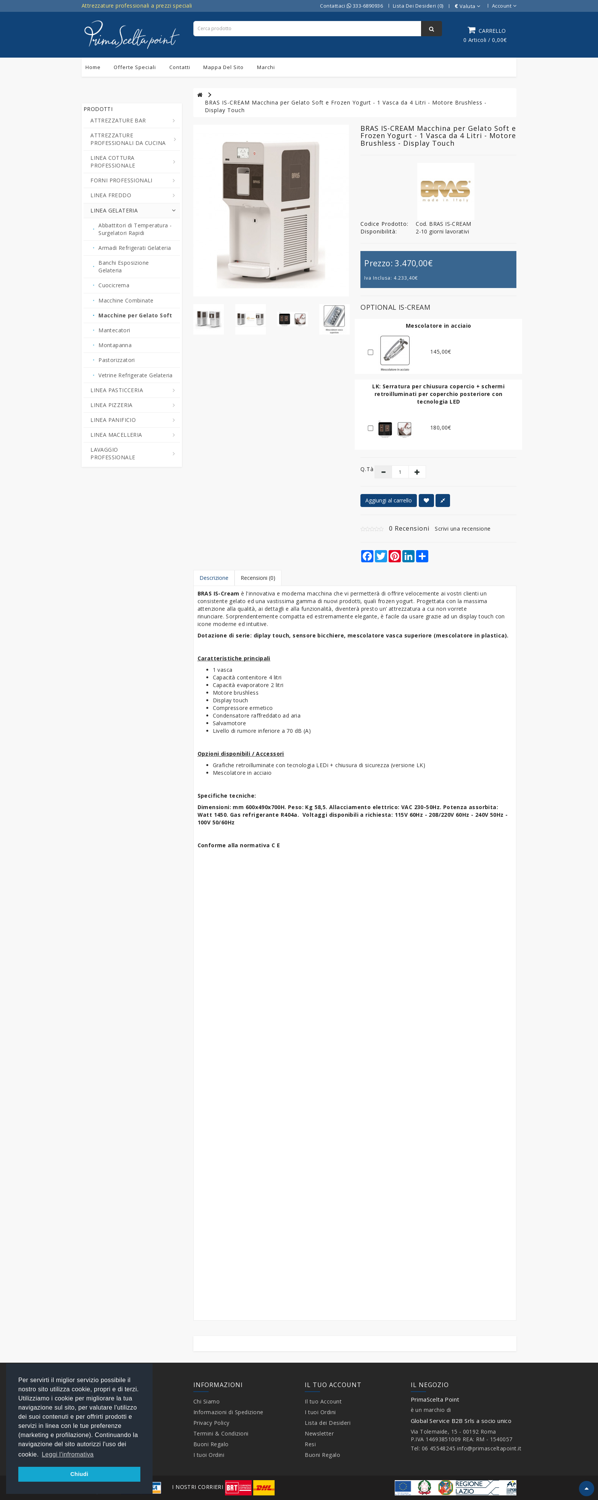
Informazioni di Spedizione (228, 1412)
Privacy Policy (211, 1422)
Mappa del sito (223, 67)
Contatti (179, 67)
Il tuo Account (323, 1401)
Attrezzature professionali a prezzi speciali (137, 5)
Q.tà (361, 469)
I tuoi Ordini (209, 1454)
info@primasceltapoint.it (489, 1448)
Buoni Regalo (211, 1444)
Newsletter (319, 1433)
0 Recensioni (409, 528)
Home (93, 67)
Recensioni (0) (258, 577)
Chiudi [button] (79, 1474)
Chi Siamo (206, 1401)
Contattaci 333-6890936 (351, 5)
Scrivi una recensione (463, 528)
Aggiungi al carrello (388, 500)
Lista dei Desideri (327, 1422)
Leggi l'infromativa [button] (68, 1454)
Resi (310, 1444)
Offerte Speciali (135, 67)
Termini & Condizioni (221, 1433)
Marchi (266, 67)
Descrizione (213, 577)
